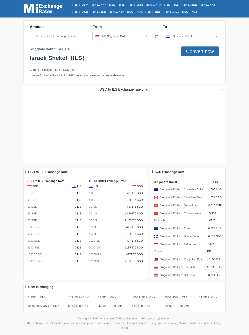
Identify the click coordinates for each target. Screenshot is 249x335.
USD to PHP (189, 5)
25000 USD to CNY (110, 305)
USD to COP (207, 5)
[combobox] (120, 36)
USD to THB (189, 12)
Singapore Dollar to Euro (175, 228)
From (97, 27)
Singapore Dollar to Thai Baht (178, 267)
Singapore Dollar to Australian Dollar (182, 189)
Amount (37, 27)
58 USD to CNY (78, 305)
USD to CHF (80, 12)
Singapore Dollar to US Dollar (178, 275)
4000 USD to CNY (144, 297)
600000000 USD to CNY (43, 305)
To (165, 27)
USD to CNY (80, 5)
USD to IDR (171, 5)
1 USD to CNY (141, 305)
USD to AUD (153, 5)
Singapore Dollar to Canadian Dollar (181, 197)
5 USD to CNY (106, 297)
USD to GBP (135, 5)
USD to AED (116, 12)
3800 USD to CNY (176, 297)
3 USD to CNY (36, 297)
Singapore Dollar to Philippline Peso (181, 259)
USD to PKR (98, 12)
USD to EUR (117, 5)
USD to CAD (98, 5)
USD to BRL (153, 12)
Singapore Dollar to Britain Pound (180, 236)
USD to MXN (172, 12)
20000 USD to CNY (177, 305)
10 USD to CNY (78, 297)
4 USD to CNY (208, 297)
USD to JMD (135, 12)
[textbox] (121, 36)
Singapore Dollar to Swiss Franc (179, 205)
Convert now (199, 51)
